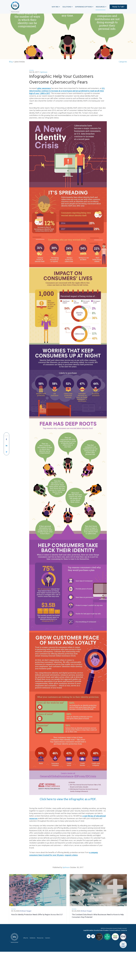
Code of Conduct (104, 933)
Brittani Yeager (26, 914)
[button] (54, 6)
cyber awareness (44, 90)
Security (96, 933)
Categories (123, 63)
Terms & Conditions (114, 933)
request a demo (71, 858)
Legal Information (88, 933)
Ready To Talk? (117, 7)
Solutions (32, 941)
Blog (11, 63)
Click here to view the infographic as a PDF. (68, 801)
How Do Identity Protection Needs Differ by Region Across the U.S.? (37, 918)
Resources (40, 941)
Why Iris (25, 941)
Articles (31, 71)
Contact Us (124, 933)
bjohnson (43, 74)
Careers (47, 941)
